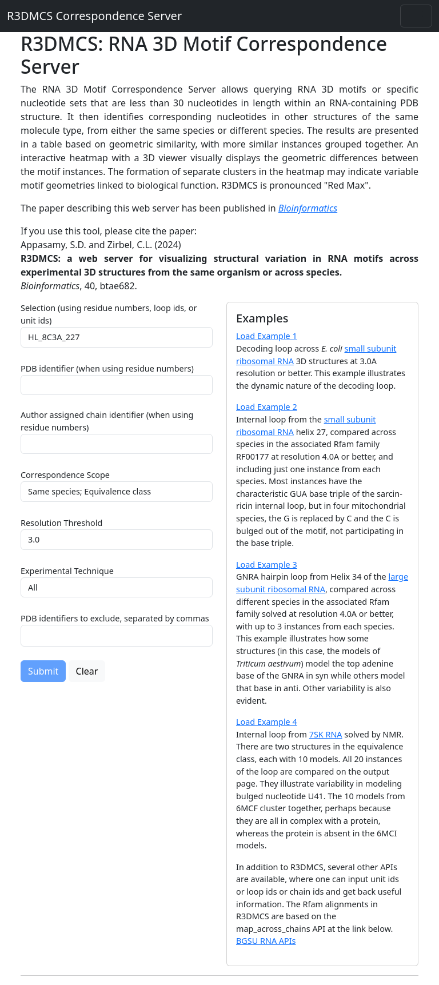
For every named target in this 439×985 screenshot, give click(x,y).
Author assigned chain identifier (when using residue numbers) (107, 421)
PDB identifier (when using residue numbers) (107, 368)
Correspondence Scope (65, 474)
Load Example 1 (266, 335)
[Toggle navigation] (416, 16)
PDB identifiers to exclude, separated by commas (115, 618)
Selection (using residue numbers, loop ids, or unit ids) (109, 314)
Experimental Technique (67, 570)
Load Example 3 (266, 564)
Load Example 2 (266, 406)
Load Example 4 (266, 721)
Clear (87, 671)
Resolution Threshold (61, 522)
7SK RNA (325, 734)
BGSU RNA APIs (266, 940)
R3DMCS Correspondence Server (94, 15)
